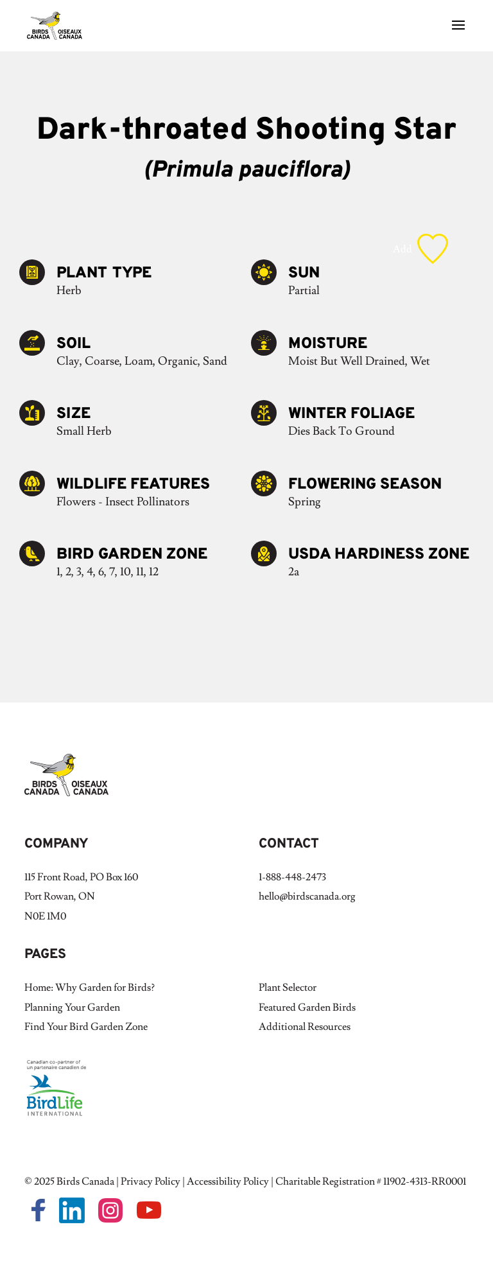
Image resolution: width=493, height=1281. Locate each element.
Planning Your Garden (72, 1007)
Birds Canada (85, 1181)
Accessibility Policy (228, 1181)
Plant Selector (287, 987)
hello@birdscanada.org (307, 896)
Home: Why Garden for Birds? (89, 987)
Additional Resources (304, 1026)
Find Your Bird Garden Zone (86, 1026)
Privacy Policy (150, 1181)
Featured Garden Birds (307, 1007)
